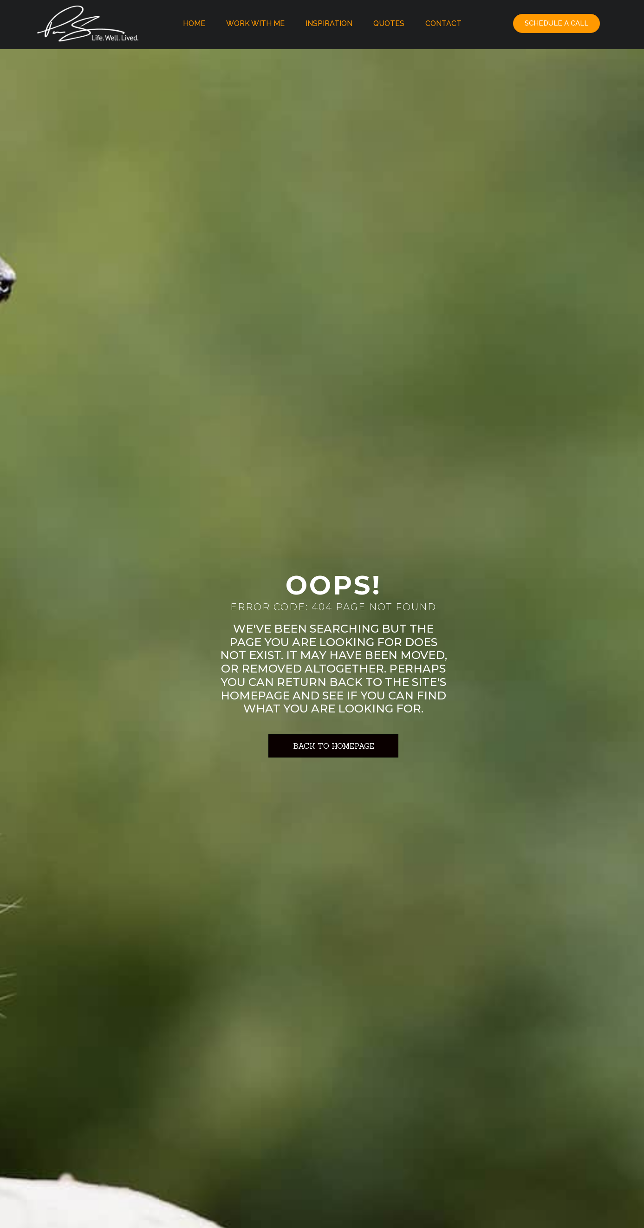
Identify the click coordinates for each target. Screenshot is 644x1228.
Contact (443, 23)
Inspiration (329, 23)
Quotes (388, 23)
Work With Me (255, 23)
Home (194, 23)
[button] (556, 23)
